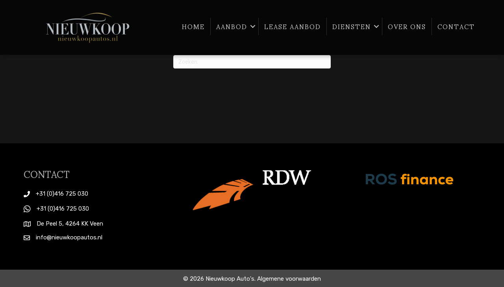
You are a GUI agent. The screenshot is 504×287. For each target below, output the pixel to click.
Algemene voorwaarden (289, 278)
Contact (456, 26)
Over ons (407, 26)
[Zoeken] (252, 62)
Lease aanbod (292, 26)
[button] (252, 26)
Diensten (351, 26)
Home (193, 26)
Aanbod (231, 26)
